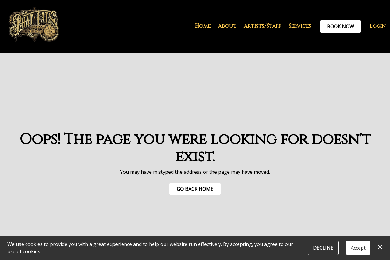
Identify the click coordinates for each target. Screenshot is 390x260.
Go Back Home (195, 189)
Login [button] (378, 26)
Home (203, 26)
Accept (358, 247)
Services (300, 26)
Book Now (340, 26)
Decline (323, 247)
